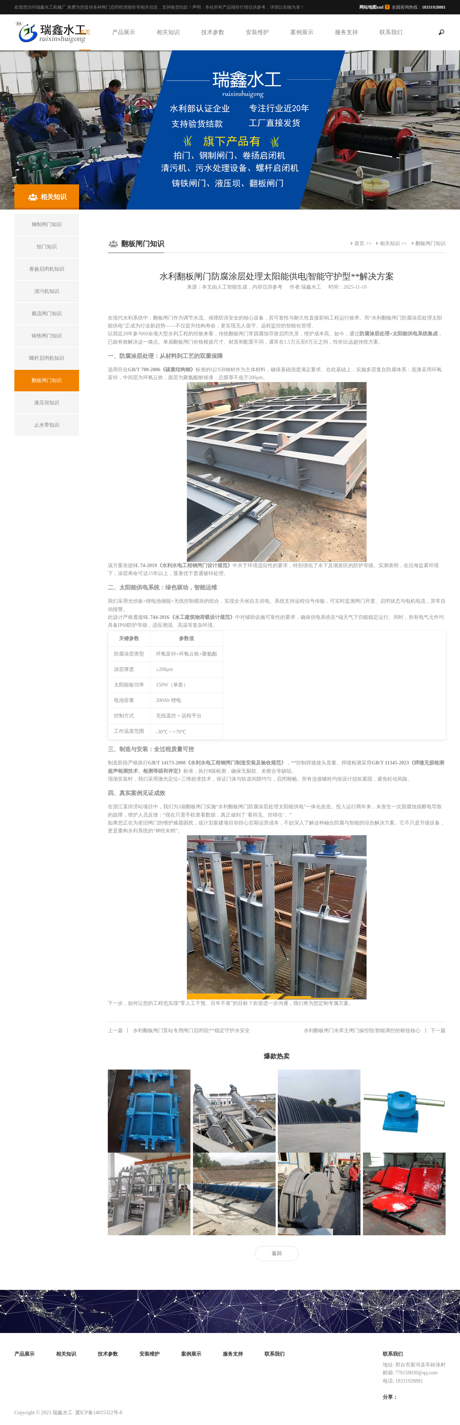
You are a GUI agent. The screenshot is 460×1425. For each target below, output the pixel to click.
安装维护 (257, 32)
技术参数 (212, 32)
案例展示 (301, 32)
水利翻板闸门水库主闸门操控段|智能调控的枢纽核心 (375, 1031)
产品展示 (123, 32)
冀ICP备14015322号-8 (98, 1412)
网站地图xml (371, 7)
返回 (277, 1253)
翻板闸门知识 (430, 243)
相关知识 (168, 32)
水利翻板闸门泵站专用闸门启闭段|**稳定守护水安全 (179, 1031)
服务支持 (346, 32)
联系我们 (391, 32)
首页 (85, 32)
